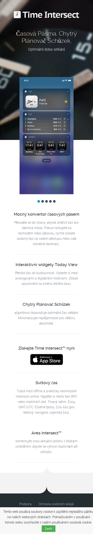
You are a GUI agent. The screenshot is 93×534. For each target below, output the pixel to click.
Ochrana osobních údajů (56, 504)
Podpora (25, 504)
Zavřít (48, 528)
